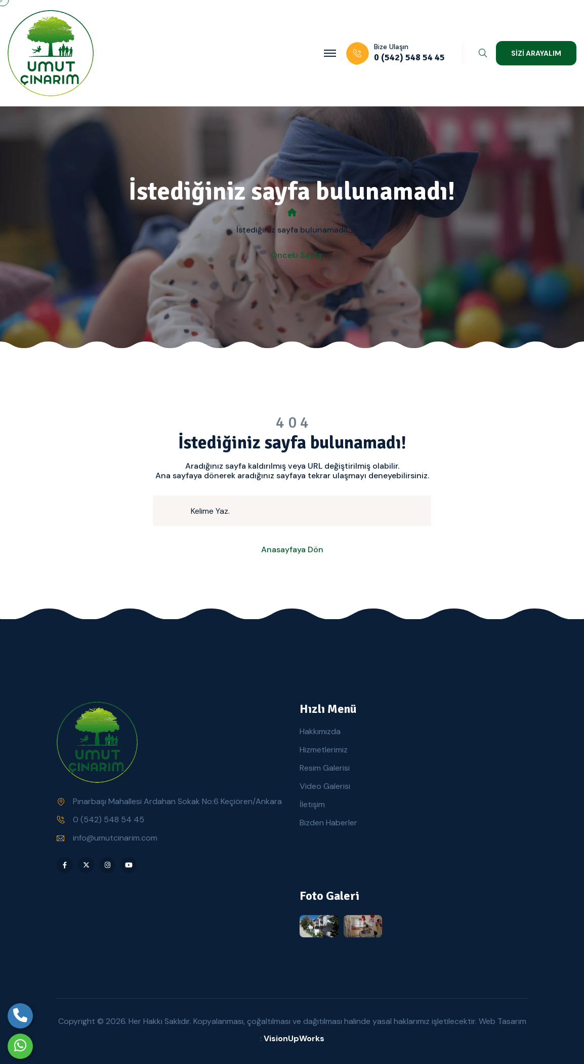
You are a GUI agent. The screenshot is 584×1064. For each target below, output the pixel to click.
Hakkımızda (320, 731)
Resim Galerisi (325, 768)
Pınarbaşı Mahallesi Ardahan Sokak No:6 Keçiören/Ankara (177, 801)
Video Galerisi (325, 786)
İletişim (312, 804)
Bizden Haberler (328, 822)
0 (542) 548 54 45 (108, 819)
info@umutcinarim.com (115, 837)
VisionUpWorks (294, 1038)
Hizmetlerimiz (324, 749)
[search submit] (176, 510)
